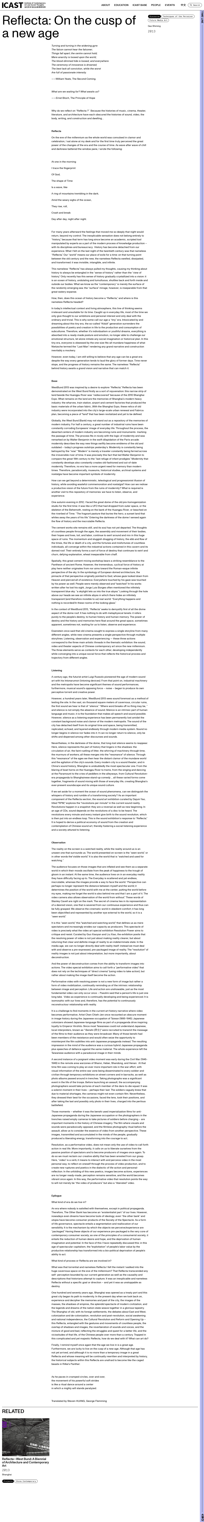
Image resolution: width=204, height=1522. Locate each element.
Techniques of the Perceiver (178, 16)
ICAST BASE (140, 5)
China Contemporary (26, 1481)
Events (170, 5)
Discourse (154, 16)
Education (121, 5)
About (105, 5)
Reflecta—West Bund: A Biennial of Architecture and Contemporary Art (25, 1462)
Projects (8, 1481)
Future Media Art (158, 20)
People (156, 5)
